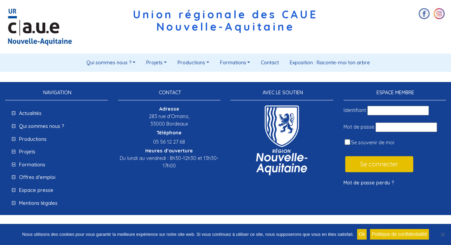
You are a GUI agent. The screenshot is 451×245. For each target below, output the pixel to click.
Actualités (30, 113)
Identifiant (355, 110)
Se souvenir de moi (369, 142)
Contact (270, 63)
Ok (362, 234)
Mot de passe (359, 127)
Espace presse (36, 190)
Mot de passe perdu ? (369, 183)
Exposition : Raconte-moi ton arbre (330, 63)
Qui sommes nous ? (109, 63)
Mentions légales (38, 203)
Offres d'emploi (37, 177)
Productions (191, 63)
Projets (154, 63)
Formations (233, 63)
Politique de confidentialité (399, 234)
